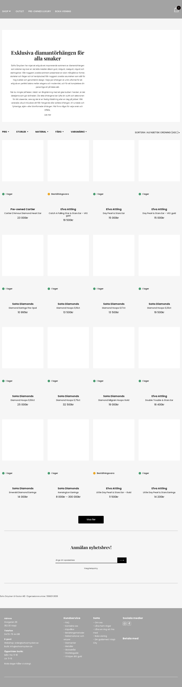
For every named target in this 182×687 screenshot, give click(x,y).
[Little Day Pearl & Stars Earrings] (178, 473)
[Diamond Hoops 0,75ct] (87, 380)
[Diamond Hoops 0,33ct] (178, 288)
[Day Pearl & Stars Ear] (132, 194)
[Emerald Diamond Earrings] (41, 473)
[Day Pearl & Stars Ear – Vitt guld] (178, 194)
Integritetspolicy (91, 568)
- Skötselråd (70, 649)
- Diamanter (70, 642)
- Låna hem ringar (102, 626)
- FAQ (66, 622)
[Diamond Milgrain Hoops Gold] (132, 380)
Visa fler (91, 519)
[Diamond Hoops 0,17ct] (132, 288)
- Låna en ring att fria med (103, 631)
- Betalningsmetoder (74, 632)
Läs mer (47, 115)
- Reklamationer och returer (74, 638)
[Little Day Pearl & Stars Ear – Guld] (132, 473)
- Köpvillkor (69, 629)
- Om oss (98, 622)
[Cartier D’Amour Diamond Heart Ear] (41, 194)
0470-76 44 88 (12, 634)
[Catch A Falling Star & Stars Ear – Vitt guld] (87, 194)
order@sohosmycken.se (27, 642)
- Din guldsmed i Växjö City (104, 641)
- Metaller (68, 646)
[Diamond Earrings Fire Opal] (41, 288)
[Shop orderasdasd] (157, 132)
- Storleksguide (71, 653)
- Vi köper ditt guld (73, 656)
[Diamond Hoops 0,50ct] (41, 380)
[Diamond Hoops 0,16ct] (87, 288)
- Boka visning (100, 636)
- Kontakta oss (71, 626)
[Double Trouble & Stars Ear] (178, 380)
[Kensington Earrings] (87, 473)
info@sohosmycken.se (21, 646)
